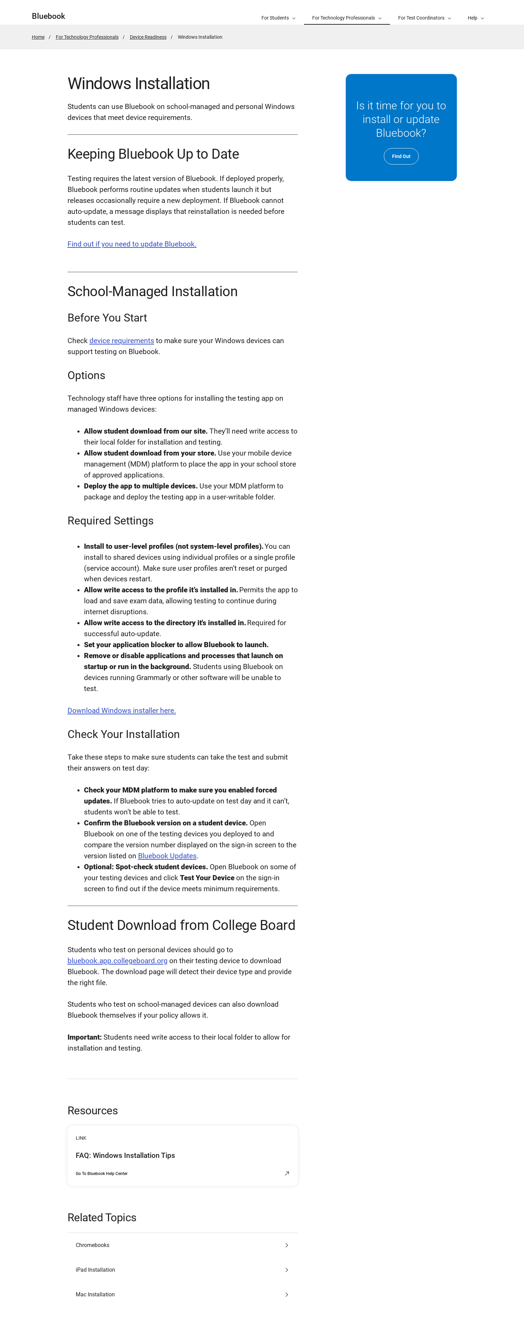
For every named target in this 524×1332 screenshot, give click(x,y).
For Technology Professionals (87, 37)
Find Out (401, 156)
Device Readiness (148, 37)
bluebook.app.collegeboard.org (118, 961)
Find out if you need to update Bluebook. (132, 244)
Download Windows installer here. (122, 710)
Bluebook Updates (167, 856)
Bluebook (48, 16)
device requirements (121, 341)
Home (38, 37)
